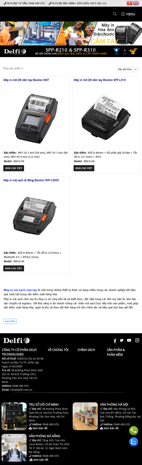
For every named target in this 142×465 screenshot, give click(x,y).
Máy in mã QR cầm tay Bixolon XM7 (26, 80)
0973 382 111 (98, 3)
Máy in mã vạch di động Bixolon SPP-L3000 (31, 180)
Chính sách (86, 350)
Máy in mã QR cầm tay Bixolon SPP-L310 (100, 80)
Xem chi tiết (13, 168)
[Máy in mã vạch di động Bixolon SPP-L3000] (36, 248)
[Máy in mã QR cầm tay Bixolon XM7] (36, 148)
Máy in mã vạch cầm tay (20, 290)
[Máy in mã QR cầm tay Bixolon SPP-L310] (106, 148)
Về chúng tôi (58, 350)
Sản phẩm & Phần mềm (116, 352)
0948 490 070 (36, 3)
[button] (115, 14)
